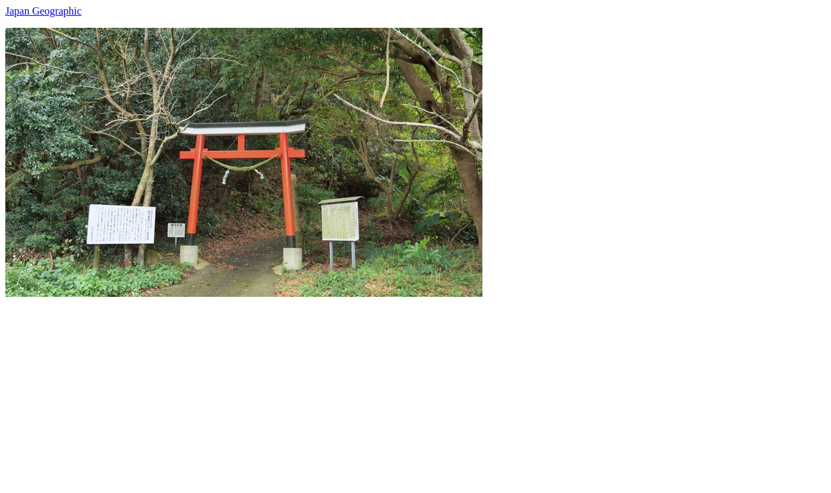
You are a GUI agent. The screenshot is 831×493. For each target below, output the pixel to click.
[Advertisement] (403, 389)
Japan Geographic (43, 11)
